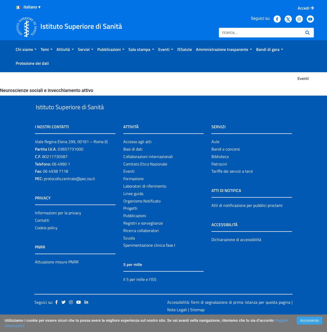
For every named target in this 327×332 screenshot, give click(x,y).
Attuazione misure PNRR (57, 274)
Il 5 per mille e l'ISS (139, 291)
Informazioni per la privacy (58, 225)
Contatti (42, 232)
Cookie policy (46, 239)
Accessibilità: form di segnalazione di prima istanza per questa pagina (228, 314)
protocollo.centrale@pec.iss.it (69, 190)
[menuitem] (26, 49)
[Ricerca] (260, 33)
